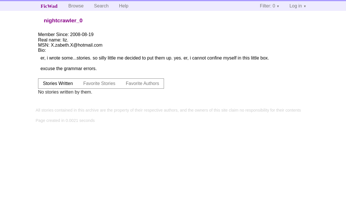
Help (123, 5)
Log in (295, 5)
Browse (76, 5)
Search (101, 5)
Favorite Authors (142, 83)
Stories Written (58, 83)
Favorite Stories (99, 83)
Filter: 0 (267, 5)
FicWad (49, 6)
